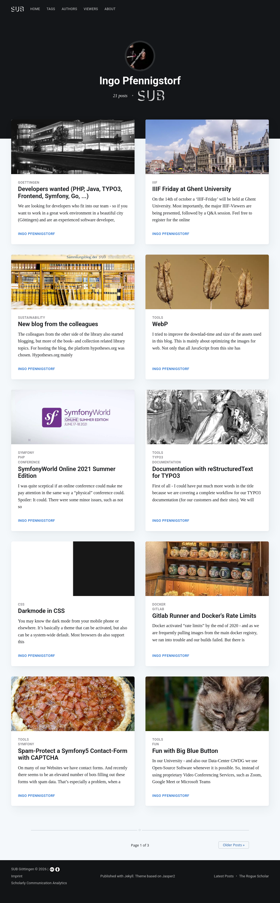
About (110, 9)
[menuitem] (35, 9)
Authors (69, 9)
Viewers (91, 9)
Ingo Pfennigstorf (36, 234)
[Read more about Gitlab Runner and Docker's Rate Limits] (207, 570)
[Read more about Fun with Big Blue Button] (207, 706)
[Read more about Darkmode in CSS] (73, 570)
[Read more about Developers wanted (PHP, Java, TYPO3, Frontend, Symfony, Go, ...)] (73, 147)
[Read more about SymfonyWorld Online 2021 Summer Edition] (73, 418)
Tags (51, 9)
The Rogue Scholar (254, 876)
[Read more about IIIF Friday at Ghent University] (207, 147)
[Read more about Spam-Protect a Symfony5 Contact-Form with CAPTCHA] (73, 706)
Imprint (16, 876)
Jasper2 (168, 876)
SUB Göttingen (22, 869)
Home (35, 9)
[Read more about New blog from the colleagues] (73, 282)
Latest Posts (224, 876)
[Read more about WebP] (207, 282)
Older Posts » (234, 844)
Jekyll (128, 876)
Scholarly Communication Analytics (39, 883)
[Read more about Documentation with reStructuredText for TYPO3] (207, 418)
